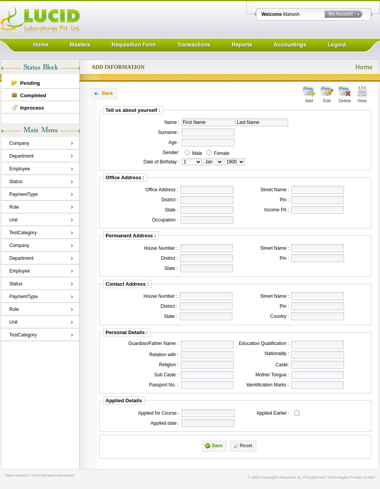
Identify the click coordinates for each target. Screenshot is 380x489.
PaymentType (23, 194)
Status (15, 181)
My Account (340, 14)
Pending (30, 83)
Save (217, 445)
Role (14, 207)
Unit (13, 220)
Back (107, 93)
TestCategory (23, 232)
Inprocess (32, 108)
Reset (246, 445)
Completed (33, 95)
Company (19, 143)
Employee (19, 169)
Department (21, 156)
